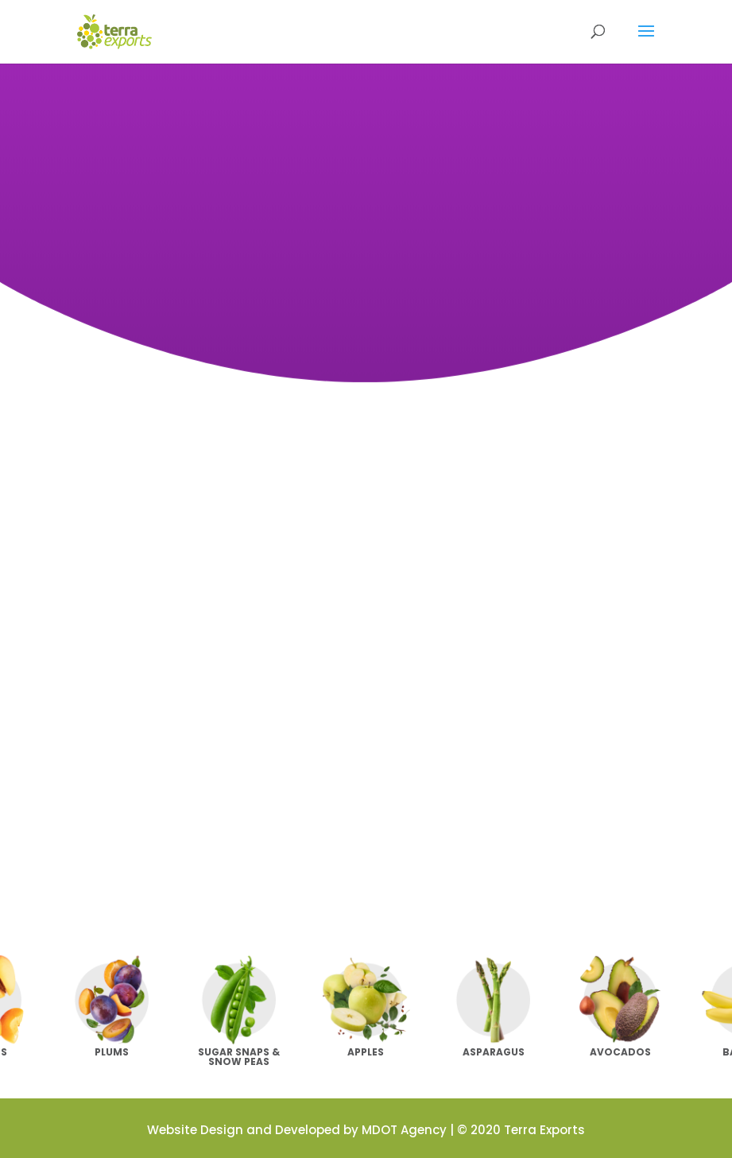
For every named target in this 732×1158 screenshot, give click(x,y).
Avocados (620, 1052)
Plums (112, 1052)
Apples (365, 1052)
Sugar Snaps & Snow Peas (239, 1056)
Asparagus (494, 1052)
